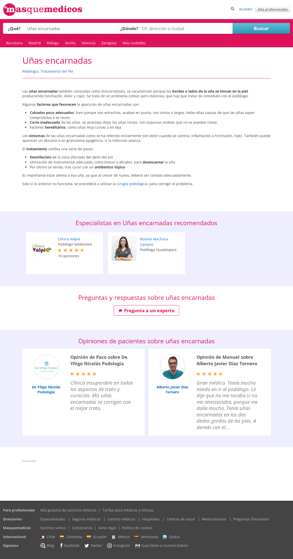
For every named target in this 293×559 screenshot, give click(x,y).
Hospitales (151, 519)
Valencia (88, 43)
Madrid (35, 43)
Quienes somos (53, 527)
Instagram (118, 545)
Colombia (71, 536)
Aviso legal (107, 527)
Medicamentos (214, 519)
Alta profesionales (273, 9)
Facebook (69, 545)
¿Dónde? (129, 28)
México (121, 536)
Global (171, 536)
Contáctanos (82, 527)
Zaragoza (109, 43)
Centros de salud (181, 519)
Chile (47, 536)
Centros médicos (121, 519)
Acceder (245, 9)
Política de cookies (137, 527)
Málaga (53, 43)
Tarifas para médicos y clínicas (128, 510)
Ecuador (97, 536)
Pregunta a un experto (146, 310)
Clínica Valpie (69, 239)
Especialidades (52, 519)
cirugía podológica (132, 183)
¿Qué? (14, 28)
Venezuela (146, 536)
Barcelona (14, 43)
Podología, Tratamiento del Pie (47, 71)
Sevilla (70, 43)
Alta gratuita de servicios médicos (68, 510)
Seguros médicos (86, 519)
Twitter (93, 545)
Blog (47, 545)
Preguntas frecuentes (251, 519)
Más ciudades (136, 43)
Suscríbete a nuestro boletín (162, 545)
